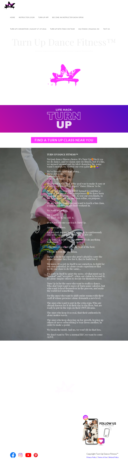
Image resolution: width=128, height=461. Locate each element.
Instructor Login (27, 17)
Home (12, 17)
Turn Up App (43, 17)
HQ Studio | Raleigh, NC (89, 29)
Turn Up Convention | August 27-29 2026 (28, 29)
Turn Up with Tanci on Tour (62, 29)
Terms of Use (102, 457)
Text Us (106, 29)
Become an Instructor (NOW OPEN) (68, 17)
